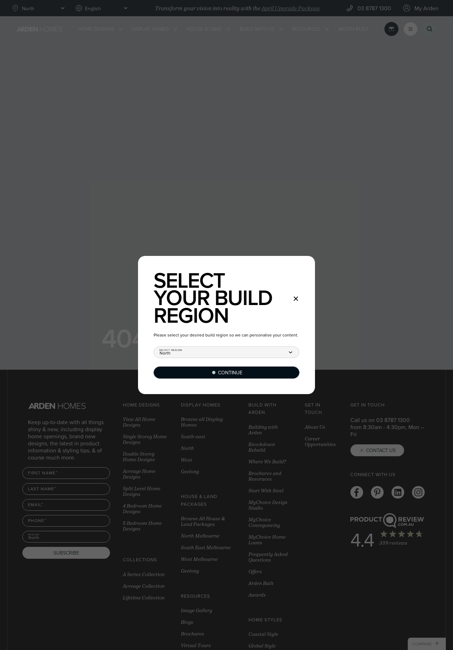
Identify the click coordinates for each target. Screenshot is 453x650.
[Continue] (226, 373)
